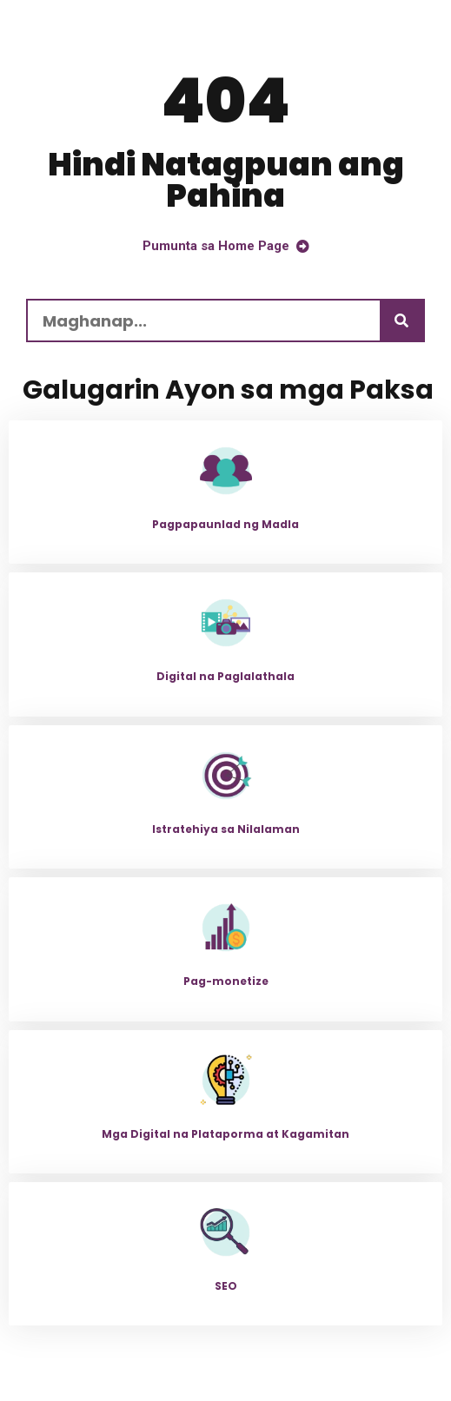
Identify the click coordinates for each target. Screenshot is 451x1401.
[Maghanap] (401, 320)
